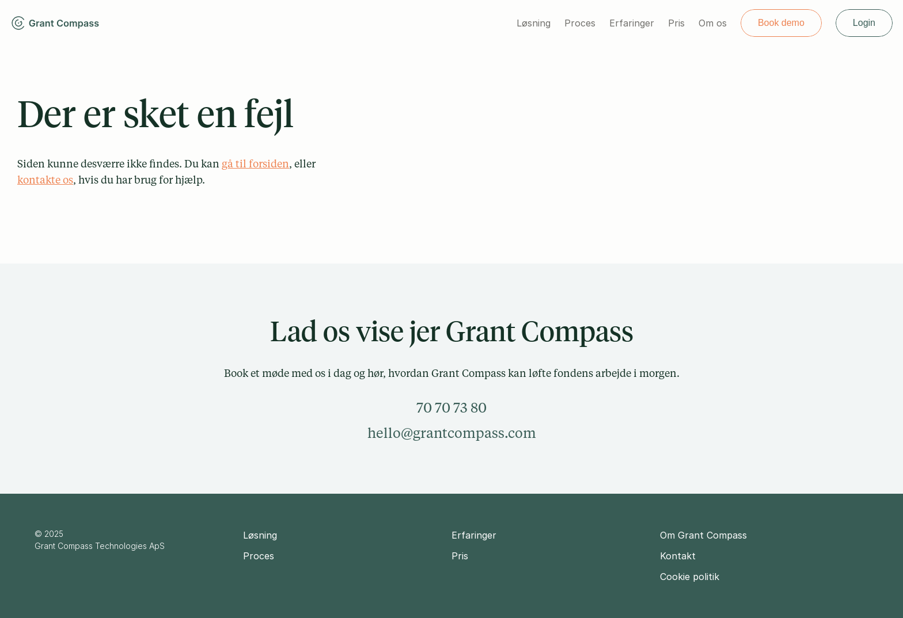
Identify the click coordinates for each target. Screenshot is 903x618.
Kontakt (678, 556)
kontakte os (45, 179)
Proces (579, 23)
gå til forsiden (255, 163)
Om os (713, 23)
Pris (676, 23)
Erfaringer (631, 23)
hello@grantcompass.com (451, 432)
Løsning (534, 23)
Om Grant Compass (703, 535)
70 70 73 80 (451, 407)
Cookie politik (689, 576)
